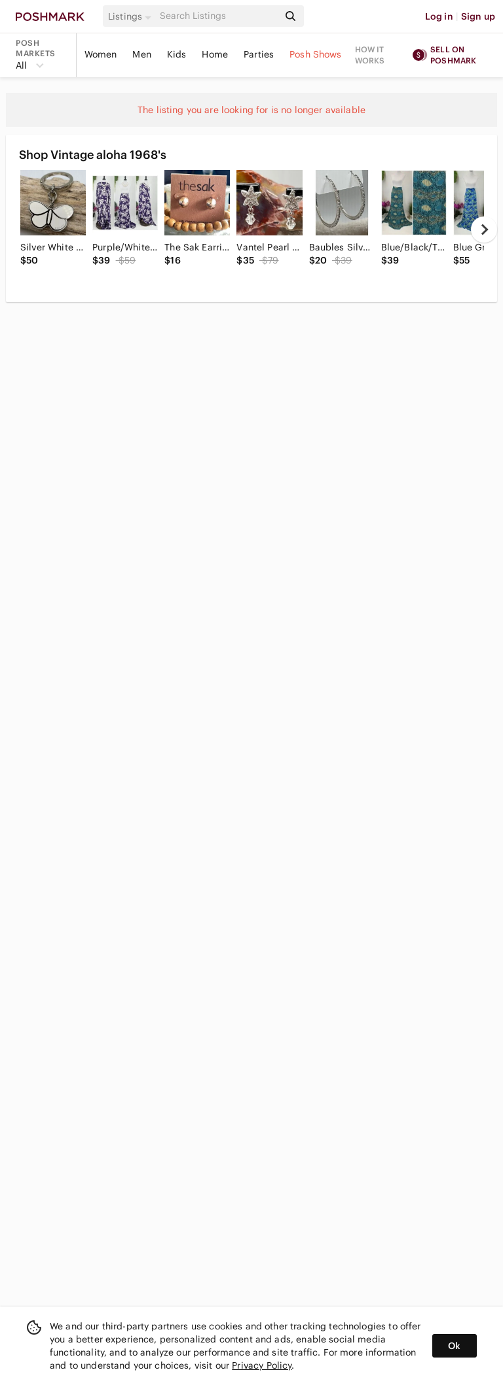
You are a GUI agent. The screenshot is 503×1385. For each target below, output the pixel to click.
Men (141, 54)
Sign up (478, 16)
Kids (177, 54)
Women (100, 54)
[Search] (218, 16)
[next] (484, 229)
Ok (454, 1346)
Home (215, 54)
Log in (439, 16)
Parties (259, 54)
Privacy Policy (261, 1365)
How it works (370, 54)
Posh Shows (315, 54)
